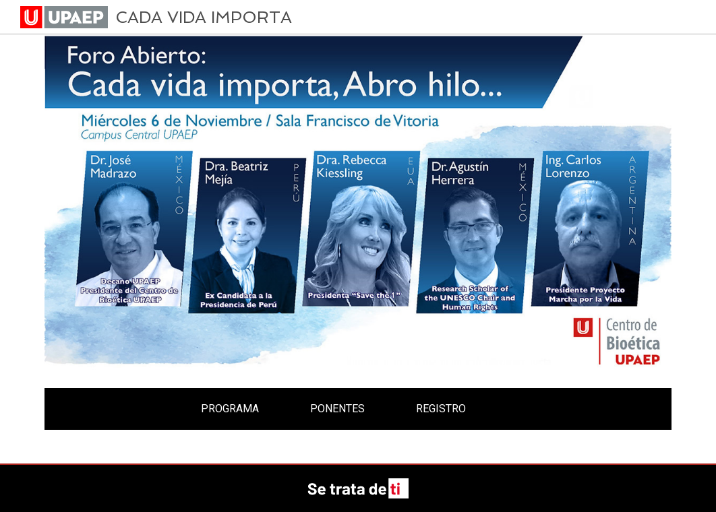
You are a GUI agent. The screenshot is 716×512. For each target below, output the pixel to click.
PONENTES (337, 408)
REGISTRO (441, 408)
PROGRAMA (230, 408)
